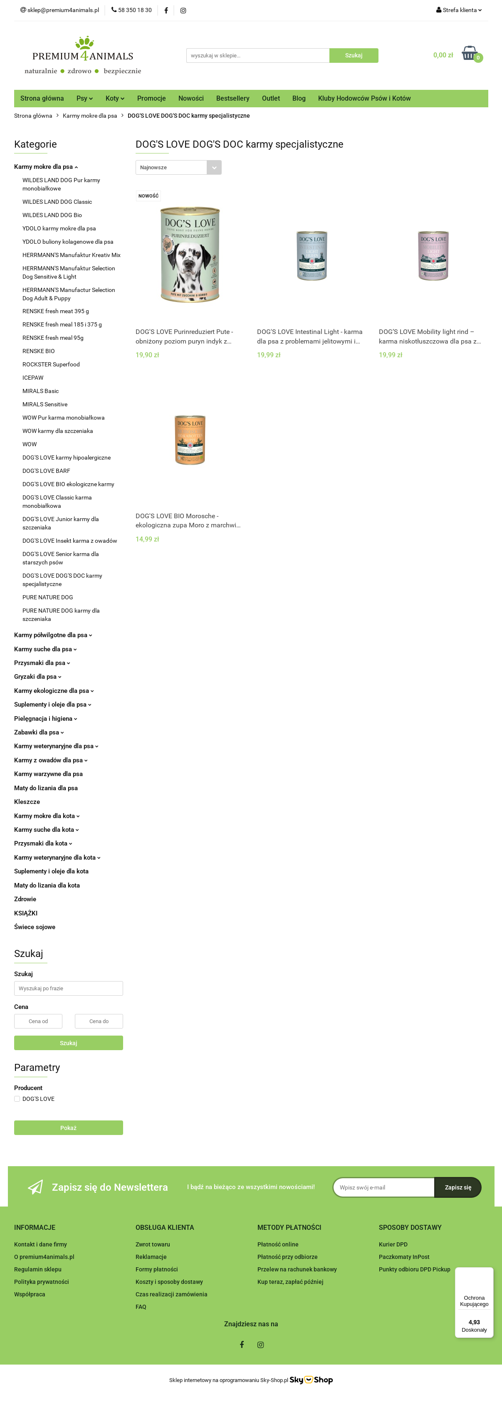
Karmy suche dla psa (45, 649)
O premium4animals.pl (44, 1257)
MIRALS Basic (40, 391)
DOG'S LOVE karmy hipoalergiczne (66, 457)
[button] (34, 1228)
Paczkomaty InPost (404, 1257)
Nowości (191, 98)
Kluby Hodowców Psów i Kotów (364, 98)
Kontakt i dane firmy (40, 1244)
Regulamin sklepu (38, 1269)
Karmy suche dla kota (46, 829)
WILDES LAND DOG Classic (57, 201)
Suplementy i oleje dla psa (52, 704)
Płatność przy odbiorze (287, 1257)
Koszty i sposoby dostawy (169, 1281)
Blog (299, 98)
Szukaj (68, 1043)
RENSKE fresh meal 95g (53, 337)
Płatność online (278, 1244)
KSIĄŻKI (25, 913)
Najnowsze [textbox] (153, 167)
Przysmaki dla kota (43, 843)
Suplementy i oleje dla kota (51, 871)
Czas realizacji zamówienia (172, 1294)
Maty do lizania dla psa (46, 788)
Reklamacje (151, 1257)
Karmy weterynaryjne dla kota (57, 857)
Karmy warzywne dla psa (48, 774)
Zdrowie (25, 899)
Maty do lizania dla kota (47, 885)
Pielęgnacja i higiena (45, 718)
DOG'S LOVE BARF (46, 470)
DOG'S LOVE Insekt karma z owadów (69, 540)
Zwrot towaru (153, 1244)
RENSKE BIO (38, 351)
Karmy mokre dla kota (47, 816)
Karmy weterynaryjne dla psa (56, 746)
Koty (115, 98)
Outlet (271, 98)
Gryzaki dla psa (38, 676)
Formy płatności (157, 1269)
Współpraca (29, 1294)
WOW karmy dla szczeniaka (57, 431)
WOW (29, 444)
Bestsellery (233, 98)
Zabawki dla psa (39, 732)
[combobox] (179, 167)
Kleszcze (27, 802)
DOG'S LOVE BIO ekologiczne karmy (68, 484)
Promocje (151, 98)
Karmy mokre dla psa (46, 167)
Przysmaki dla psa (42, 663)
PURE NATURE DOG (47, 597)
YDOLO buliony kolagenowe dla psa (68, 241)
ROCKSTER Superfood (51, 364)
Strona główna (42, 98)
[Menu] (489, 1272)
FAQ (141, 1306)
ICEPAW (32, 377)
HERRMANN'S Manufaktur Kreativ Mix (71, 255)
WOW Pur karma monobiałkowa (63, 417)
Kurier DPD (393, 1244)
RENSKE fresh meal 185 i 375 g (62, 324)
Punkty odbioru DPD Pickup (414, 1269)
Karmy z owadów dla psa (51, 760)
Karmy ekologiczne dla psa (54, 691)
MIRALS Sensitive (44, 404)
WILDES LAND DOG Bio (52, 215)
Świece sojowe (34, 927)
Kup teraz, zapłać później (290, 1281)
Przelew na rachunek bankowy (297, 1269)
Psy (85, 98)
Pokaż (68, 1128)
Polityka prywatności (41, 1281)
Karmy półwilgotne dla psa (53, 635)
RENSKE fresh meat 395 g (55, 311)
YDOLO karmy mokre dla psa (59, 228)
